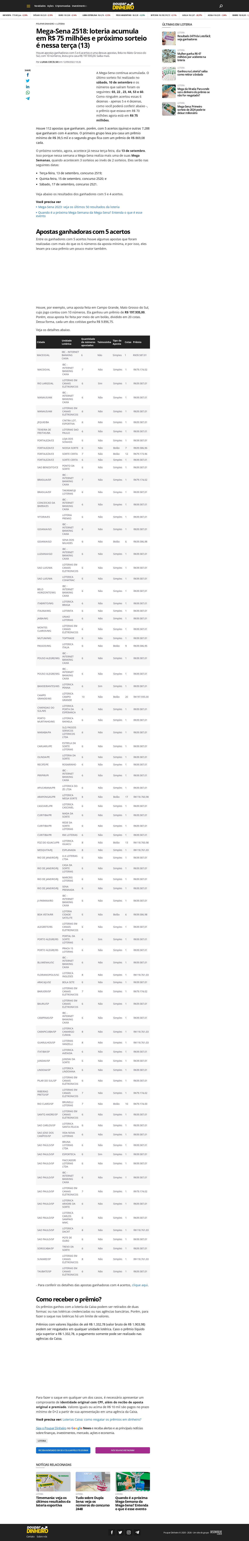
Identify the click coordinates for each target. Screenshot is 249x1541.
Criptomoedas (62, 5)
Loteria (60, 23)
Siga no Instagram (128, 1532)
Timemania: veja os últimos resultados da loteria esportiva (53, 1501)
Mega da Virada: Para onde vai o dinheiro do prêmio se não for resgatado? (193, 92)
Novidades (40, 5)
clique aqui (140, 1285)
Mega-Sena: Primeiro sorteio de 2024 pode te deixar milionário (191, 110)
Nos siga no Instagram (122, 1450)
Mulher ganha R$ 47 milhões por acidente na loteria (191, 57)
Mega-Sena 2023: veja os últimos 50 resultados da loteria (79, 207)
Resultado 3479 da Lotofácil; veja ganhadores (193, 38)
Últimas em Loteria (177, 24)
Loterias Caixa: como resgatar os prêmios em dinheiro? (102, 1419)
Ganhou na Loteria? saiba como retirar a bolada (192, 73)
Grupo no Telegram (137, 1532)
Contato (30, 1536)
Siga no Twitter (120, 1532)
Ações (50, 5)
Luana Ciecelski (49, 61)
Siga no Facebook (111, 1532)
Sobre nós (42, 1536)
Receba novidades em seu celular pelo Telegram (63, 1450)
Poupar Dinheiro (45, 23)
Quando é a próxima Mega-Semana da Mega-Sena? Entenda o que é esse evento (89, 214)
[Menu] (28, 6)
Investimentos (79, 5)
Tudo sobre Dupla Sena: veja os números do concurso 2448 (93, 1503)
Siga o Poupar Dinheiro (51, 1428)
